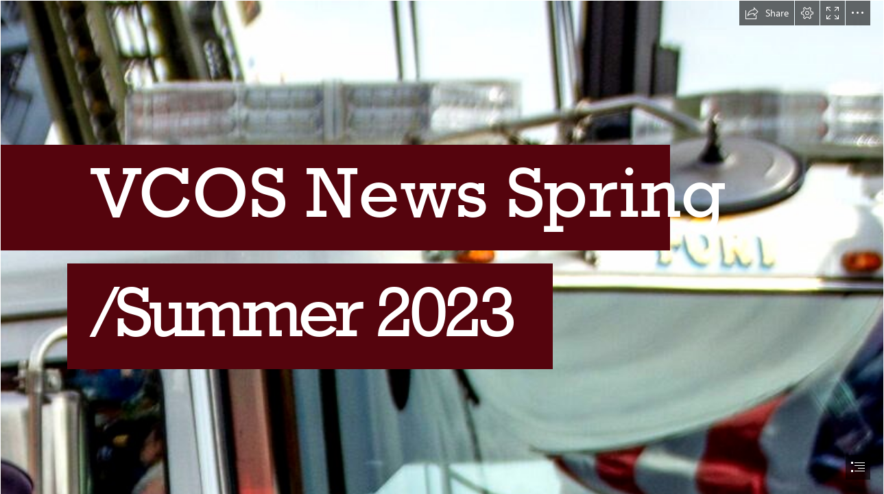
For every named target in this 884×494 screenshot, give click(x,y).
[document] (442, 247)
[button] (766, 13)
